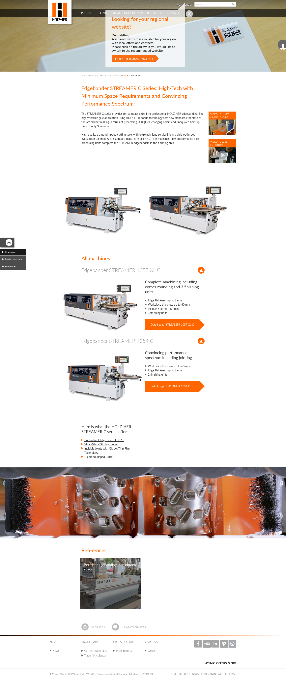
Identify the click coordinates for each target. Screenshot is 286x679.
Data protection (204, 673)
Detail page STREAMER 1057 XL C (172, 324)
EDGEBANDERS (119, 75)
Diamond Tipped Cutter (98, 456)
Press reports (124, 650)
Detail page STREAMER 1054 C (170, 386)
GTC (220, 673)
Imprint (184, 673)
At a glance (10, 252)
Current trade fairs (95, 650)
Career (152, 650)
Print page (98, 626)
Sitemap (230, 673)
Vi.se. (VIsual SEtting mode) (101, 444)
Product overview (13, 259)
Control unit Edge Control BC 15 (104, 440)
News (55, 650)
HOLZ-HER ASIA (89, 75)
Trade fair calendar (95, 655)
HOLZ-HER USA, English (134, 58)
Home (173, 673)
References (10, 266)
